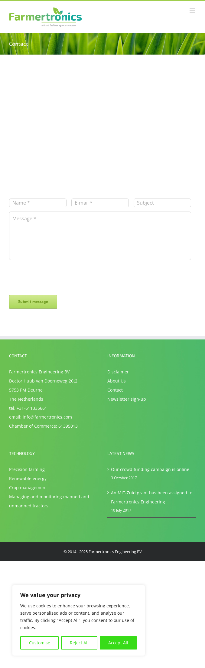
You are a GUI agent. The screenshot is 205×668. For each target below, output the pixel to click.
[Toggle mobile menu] (193, 10)
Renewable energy (28, 478)
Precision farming (27, 469)
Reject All (79, 643)
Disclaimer (118, 372)
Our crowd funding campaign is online (150, 469)
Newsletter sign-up (126, 399)
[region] (78, 620)
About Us (116, 381)
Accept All (118, 643)
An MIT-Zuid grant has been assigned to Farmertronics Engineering (151, 497)
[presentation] (55, 274)
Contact (115, 390)
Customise (39, 643)
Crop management (28, 487)
